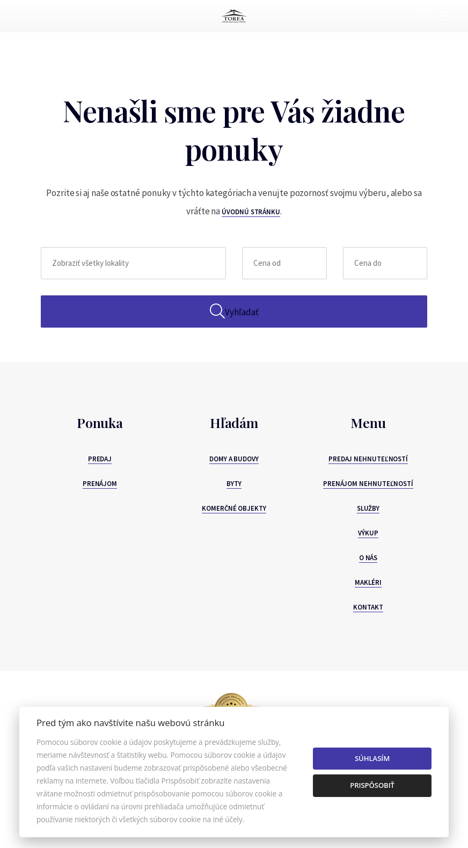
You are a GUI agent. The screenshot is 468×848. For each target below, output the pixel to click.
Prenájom (100, 483)
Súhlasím (372, 758)
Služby (368, 508)
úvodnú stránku (251, 211)
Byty (234, 483)
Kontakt (368, 607)
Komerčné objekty (234, 508)
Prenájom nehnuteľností (368, 483)
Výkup (368, 533)
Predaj (100, 458)
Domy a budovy (234, 458)
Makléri (368, 582)
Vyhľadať (234, 311)
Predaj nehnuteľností (368, 458)
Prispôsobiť (372, 785)
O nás (368, 557)
